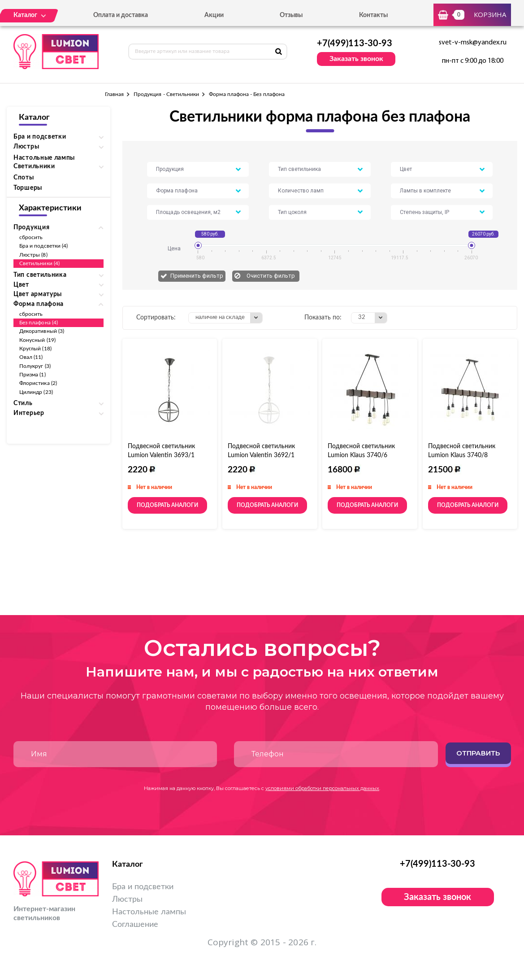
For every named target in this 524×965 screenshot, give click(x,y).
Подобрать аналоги (167, 505)
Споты (23, 178)
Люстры (127, 899)
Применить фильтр (196, 275)
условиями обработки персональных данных (322, 788)
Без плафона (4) (38, 322)
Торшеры (27, 188)
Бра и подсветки (142, 887)
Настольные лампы (44, 158)
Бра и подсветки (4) (43, 246)
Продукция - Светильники (166, 94)
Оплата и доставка (120, 15)
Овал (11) (31, 357)
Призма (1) (32, 374)
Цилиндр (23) (36, 392)
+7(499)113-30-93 (354, 43)
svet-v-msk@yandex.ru (473, 42)
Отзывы (291, 15)
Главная (114, 94)
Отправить (478, 753)
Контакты (373, 15)
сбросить (31, 237)
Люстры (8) (33, 255)
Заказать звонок (356, 58)
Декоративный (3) (41, 331)
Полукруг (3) (35, 366)
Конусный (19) (37, 340)
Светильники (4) (39, 263)
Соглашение (135, 925)
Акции (214, 15)
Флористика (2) (38, 383)
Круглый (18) (35, 348)
